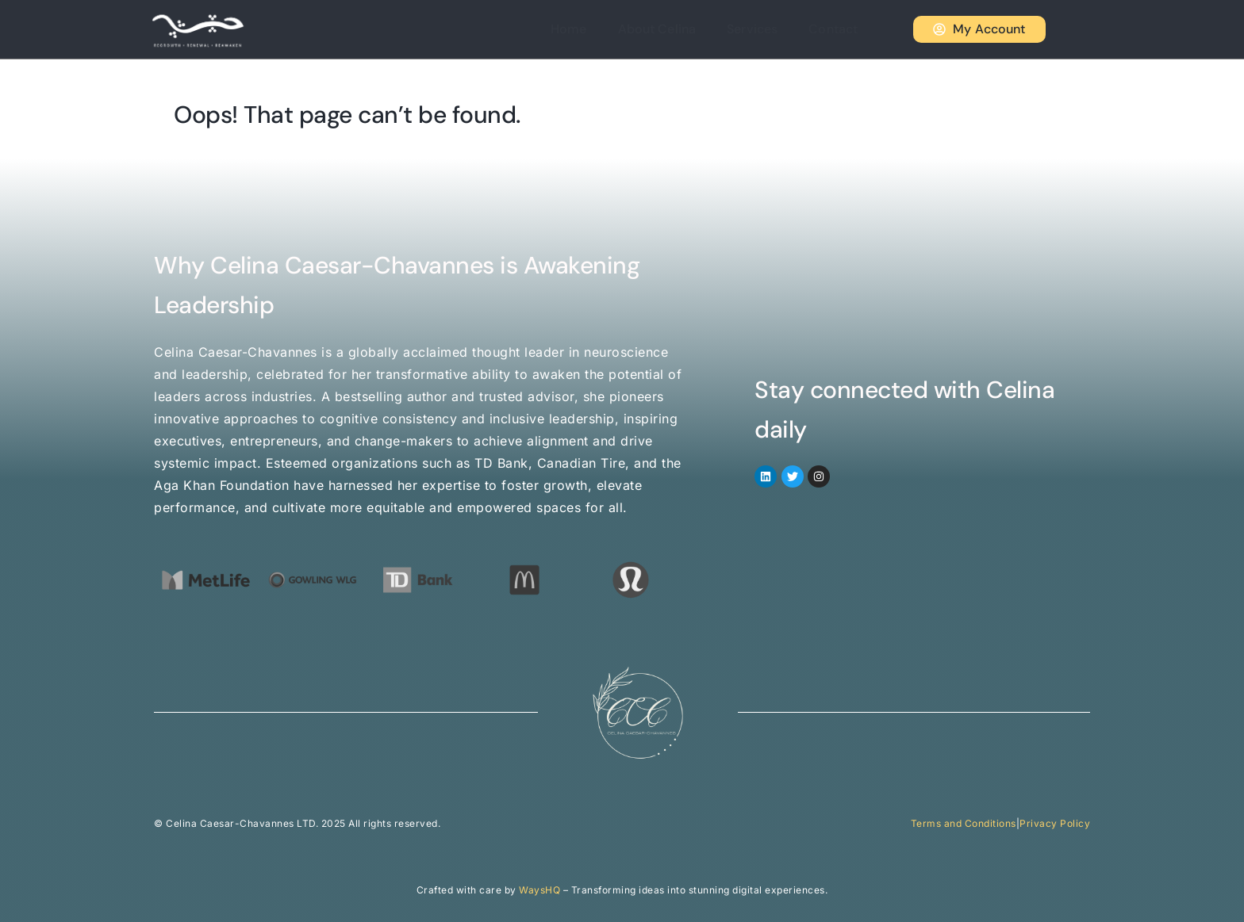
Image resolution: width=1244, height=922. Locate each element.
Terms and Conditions (963, 823)
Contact (841, 29)
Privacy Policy (1054, 823)
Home (598, 29)
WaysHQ (539, 890)
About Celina (679, 29)
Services (767, 29)
